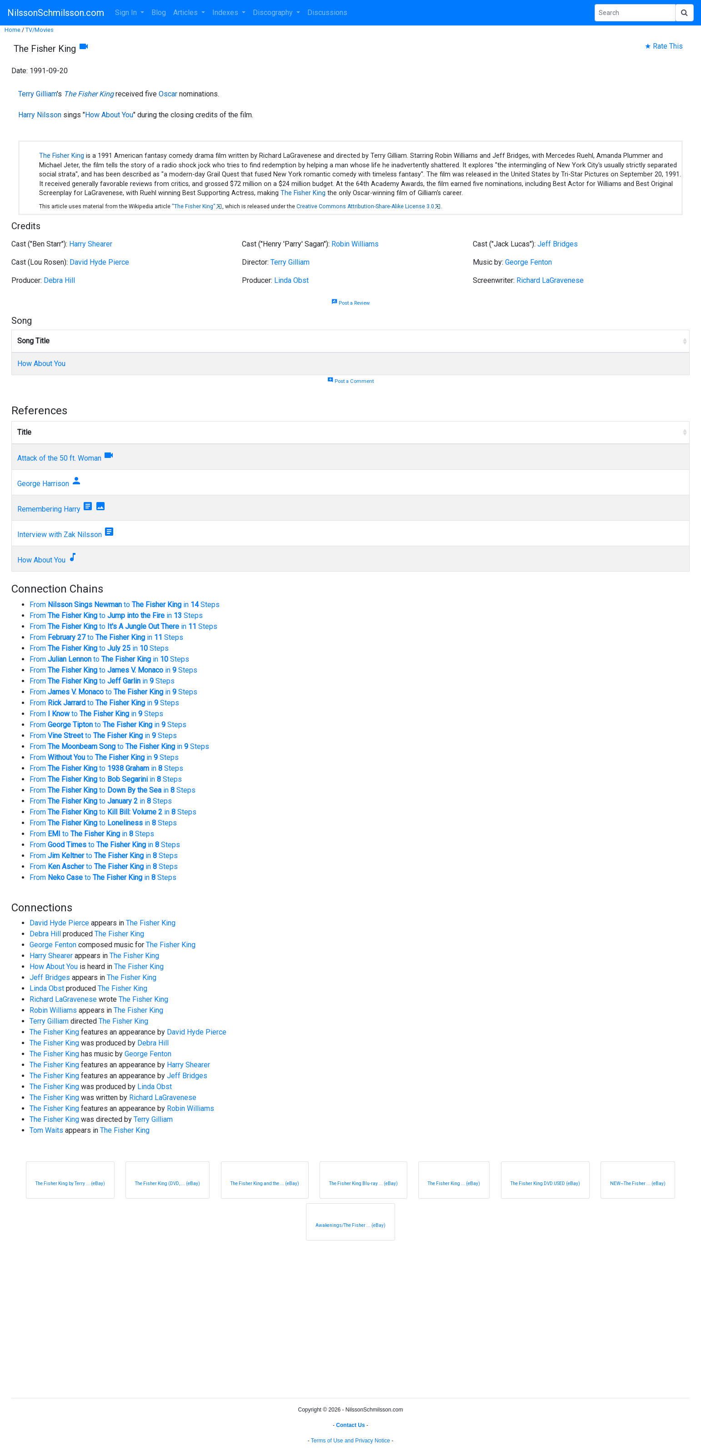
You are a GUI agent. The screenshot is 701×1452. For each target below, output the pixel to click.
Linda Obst (291, 280)
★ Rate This (664, 46)
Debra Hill (59, 280)
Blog (158, 12)
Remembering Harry (48, 509)
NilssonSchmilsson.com (55, 12)
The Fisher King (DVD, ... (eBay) (167, 1183)
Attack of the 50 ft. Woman (59, 458)
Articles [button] (186, 12)
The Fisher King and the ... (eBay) (264, 1183)
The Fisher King (89, 94)
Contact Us (350, 1425)
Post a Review (350, 303)
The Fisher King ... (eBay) (454, 1183)
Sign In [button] (127, 12)
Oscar (168, 94)
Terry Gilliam (37, 94)
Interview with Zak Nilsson (59, 534)
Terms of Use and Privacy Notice (350, 1440)
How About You (109, 115)
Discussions (327, 12)
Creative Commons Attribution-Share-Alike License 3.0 (365, 206)
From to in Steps (125, 604)
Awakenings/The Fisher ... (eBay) (350, 1225)
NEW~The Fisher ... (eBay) (638, 1183)
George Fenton (528, 262)
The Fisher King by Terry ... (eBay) (70, 1183)
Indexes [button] (226, 12)
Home (12, 29)
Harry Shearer (90, 244)
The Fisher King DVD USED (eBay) (545, 1183)
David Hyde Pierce (99, 262)
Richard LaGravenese (550, 280)
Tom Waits (46, 1130)
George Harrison (43, 483)
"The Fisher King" (193, 206)
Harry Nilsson (39, 115)
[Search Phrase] (635, 12)
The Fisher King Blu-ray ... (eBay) (363, 1183)
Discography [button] (274, 12)
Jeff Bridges (557, 244)
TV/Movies (39, 29)
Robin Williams (355, 244)
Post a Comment (350, 381)
